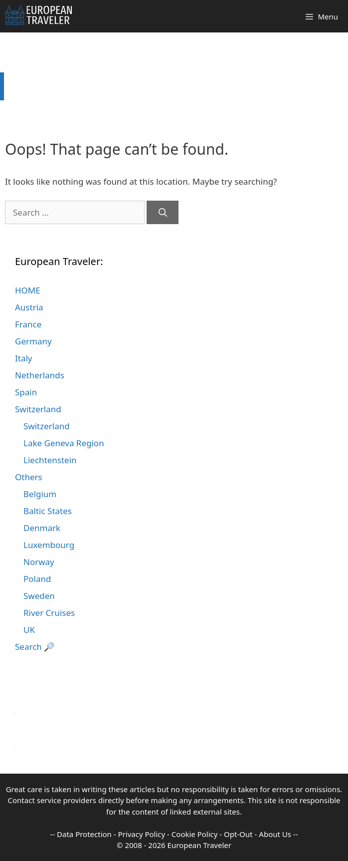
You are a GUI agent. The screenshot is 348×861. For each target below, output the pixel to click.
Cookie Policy (195, 834)
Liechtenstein (50, 460)
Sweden (39, 595)
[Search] (162, 213)
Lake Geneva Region (63, 443)
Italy (23, 358)
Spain (26, 392)
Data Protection (84, 834)
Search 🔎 (34, 646)
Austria (29, 307)
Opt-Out (238, 834)
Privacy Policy (142, 834)
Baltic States (47, 511)
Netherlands (39, 375)
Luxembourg (48, 545)
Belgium (39, 494)
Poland (37, 578)
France (28, 324)
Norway (38, 562)
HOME (27, 290)
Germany (33, 341)
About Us (275, 834)
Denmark (41, 528)
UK (29, 629)
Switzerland (38, 409)
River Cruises (49, 612)
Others (28, 477)
